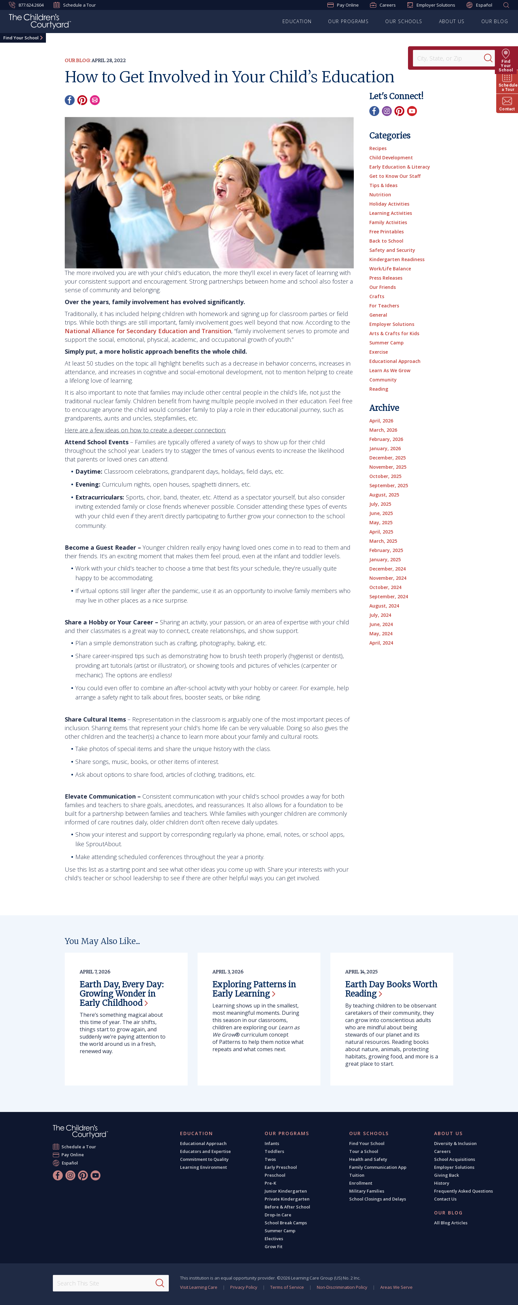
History (441, 1183)
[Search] (489, 58)
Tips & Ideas (383, 185)
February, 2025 (386, 550)
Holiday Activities (389, 204)
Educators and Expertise (205, 1151)
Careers (383, 5)
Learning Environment (203, 1167)
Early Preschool (281, 1167)
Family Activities (388, 222)
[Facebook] (70, 100)
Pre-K (270, 1183)
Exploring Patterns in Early (254, 989)
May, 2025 (380, 522)
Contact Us (445, 1199)
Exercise (378, 352)
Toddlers (274, 1151)
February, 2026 (386, 439)
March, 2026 (383, 430)
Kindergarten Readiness (397, 259)
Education (297, 21)
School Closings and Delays (377, 1199)
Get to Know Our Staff (395, 176)
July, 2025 (380, 504)
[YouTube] (412, 111)
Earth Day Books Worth (391, 989)
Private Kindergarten (287, 1199)
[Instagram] (387, 111)
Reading (378, 389)
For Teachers (384, 305)
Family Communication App (377, 1167)
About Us (452, 21)
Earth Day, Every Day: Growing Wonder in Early (122, 993)
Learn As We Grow (389, 370)
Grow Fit (273, 1246)
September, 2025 (388, 485)
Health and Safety (368, 1159)
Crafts (376, 296)
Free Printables (386, 231)
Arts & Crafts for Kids (394, 333)
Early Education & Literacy (399, 167)
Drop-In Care (278, 1214)
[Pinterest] (82, 100)
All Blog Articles (450, 1222)
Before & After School (287, 1206)
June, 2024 (381, 624)
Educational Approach (395, 361)
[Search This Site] (110, 1283)
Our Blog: (78, 60)
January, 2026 (385, 448)
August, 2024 (384, 606)
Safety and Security (392, 250)
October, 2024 (385, 587)
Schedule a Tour (75, 5)
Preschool (275, 1175)
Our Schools (403, 21)
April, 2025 (381, 532)
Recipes (378, 148)
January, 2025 (385, 559)
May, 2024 (380, 633)
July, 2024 (380, 615)
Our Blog (494, 21)
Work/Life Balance (390, 268)
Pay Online (343, 5)
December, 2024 (387, 569)
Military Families (366, 1191)
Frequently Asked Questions (463, 1191)
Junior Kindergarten (286, 1191)
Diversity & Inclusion (455, 1143)
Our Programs (348, 21)
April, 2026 (381, 420)
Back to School (386, 241)
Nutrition (380, 194)
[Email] (95, 100)
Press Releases (385, 278)
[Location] (450, 58)
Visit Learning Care (198, 1287)
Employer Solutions (431, 5)
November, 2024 (387, 578)
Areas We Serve (396, 1287)
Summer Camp (386, 342)
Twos (270, 1159)
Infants (272, 1143)
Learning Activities (390, 213)
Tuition (356, 1175)
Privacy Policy (243, 1287)
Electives (274, 1238)
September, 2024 (388, 596)
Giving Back (446, 1175)
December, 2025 (387, 458)
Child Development (391, 157)
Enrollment (360, 1183)
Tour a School (363, 1151)
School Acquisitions (454, 1159)
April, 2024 (381, 643)
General (378, 315)
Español (479, 5)
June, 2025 (381, 513)
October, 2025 (385, 476)
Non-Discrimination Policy (342, 1287)
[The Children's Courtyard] (40, 22)
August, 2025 (384, 495)
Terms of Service (287, 1287)
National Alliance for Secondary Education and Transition (148, 331)
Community (383, 379)
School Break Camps (286, 1222)
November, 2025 (387, 467)
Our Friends (382, 287)
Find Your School (21, 38)
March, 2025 (383, 541)
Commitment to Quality (204, 1159)
